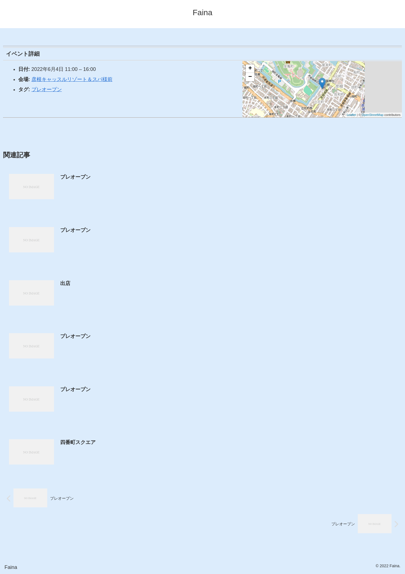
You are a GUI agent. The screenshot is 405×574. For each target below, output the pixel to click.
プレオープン (47, 89)
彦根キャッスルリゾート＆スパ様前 (72, 79)
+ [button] (250, 68)
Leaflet (351, 114)
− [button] (250, 77)
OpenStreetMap (373, 114)
